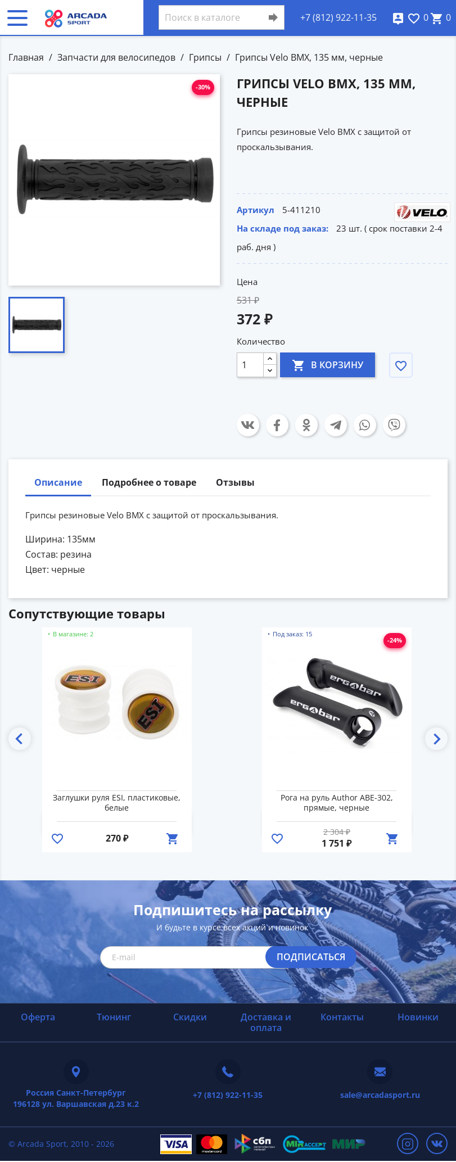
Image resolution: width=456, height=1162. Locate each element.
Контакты (342, 1017)
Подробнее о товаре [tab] (149, 482)
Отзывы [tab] (235, 482)
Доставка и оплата (266, 1022)
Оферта (38, 1017)
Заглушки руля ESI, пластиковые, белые (116, 803)
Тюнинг (114, 1017)
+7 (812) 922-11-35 (338, 17)
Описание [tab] (58, 482)
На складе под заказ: (282, 228)
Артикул (255, 209)
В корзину (327, 364)
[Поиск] (222, 17)
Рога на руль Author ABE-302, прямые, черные (337, 803)
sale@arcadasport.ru (380, 1094)
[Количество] (250, 364)
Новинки (418, 1017)
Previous (19, 738)
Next (436, 738)
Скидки (190, 1017)
